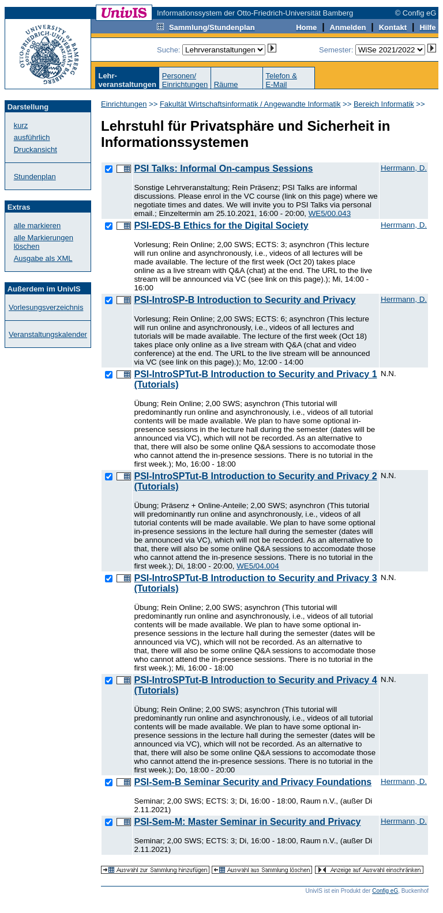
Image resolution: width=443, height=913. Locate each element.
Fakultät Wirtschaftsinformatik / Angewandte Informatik (250, 104)
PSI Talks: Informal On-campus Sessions (223, 168)
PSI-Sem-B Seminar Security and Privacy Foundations (252, 782)
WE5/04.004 (257, 566)
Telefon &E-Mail (281, 80)
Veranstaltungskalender (48, 334)
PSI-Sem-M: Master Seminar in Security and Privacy (247, 822)
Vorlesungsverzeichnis (46, 307)
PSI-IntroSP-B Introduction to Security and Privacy (244, 300)
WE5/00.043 (330, 213)
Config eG (385, 891)
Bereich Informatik (384, 104)
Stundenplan (35, 176)
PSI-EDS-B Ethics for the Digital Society (221, 225)
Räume (226, 84)
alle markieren (37, 225)
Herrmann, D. (404, 168)
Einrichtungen (124, 104)
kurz (21, 125)
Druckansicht (35, 149)
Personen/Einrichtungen (185, 80)
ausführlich (32, 137)
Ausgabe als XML (43, 258)
